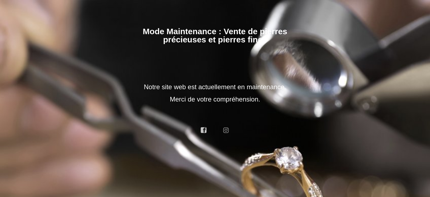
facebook (204, 130)
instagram (226, 130)
